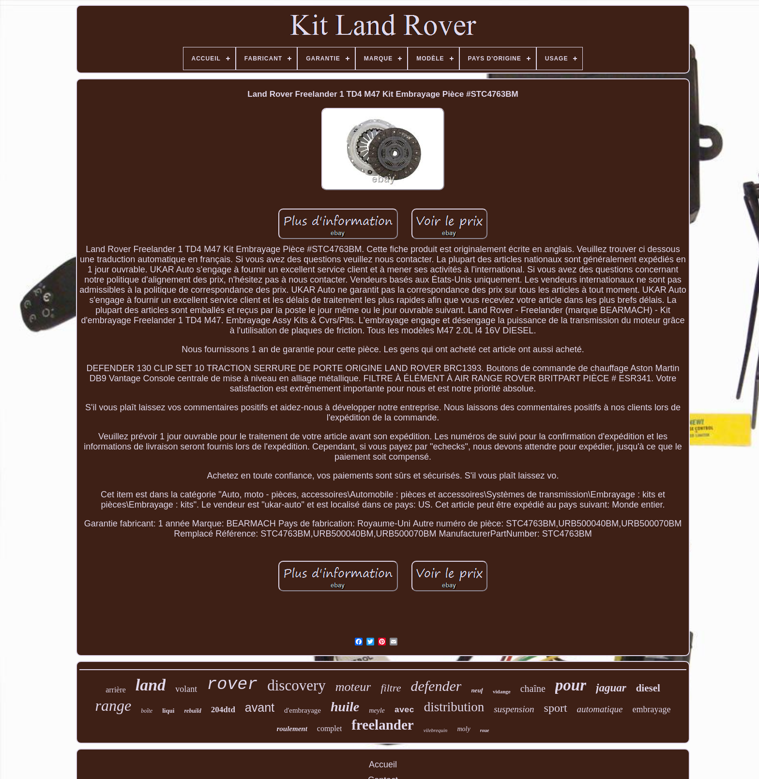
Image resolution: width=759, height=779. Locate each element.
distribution (454, 707)
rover (232, 684)
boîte (146, 710)
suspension (514, 709)
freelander (382, 725)
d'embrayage (302, 710)
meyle (377, 710)
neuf (477, 690)
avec (404, 710)
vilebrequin (436, 730)
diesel (648, 688)
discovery (296, 685)
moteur (353, 687)
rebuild (192, 710)
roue (484, 730)
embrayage (652, 709)
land (151, 685)
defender (435, 686)
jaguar (611, 688)
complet (329, 728)
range (113, 705)
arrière (116, 690)
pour (570, 685)
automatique (600, 709)
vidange (502, 691)
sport (555, 708)
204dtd (223, 709)
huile (345, 706)
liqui (168, 710)
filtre (390, 688)
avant (259, 707)
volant (186, 689)
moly (463, 729)
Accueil (383, 764)
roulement (291, 729)
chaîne (533, 688)
